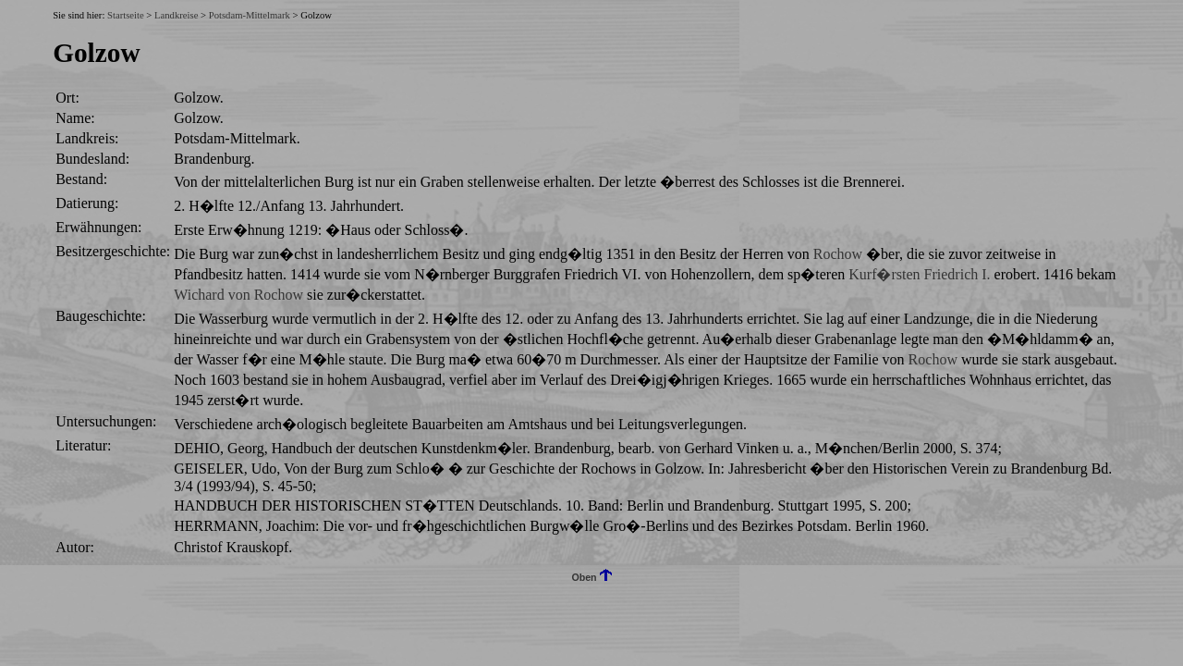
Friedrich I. (957, 274)
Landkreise (176, 15)
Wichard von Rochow (238, 294)
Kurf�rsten (884, 274)
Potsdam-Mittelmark (249, 15)
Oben (591, 577)
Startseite (125, 15)
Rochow (837, 254)
